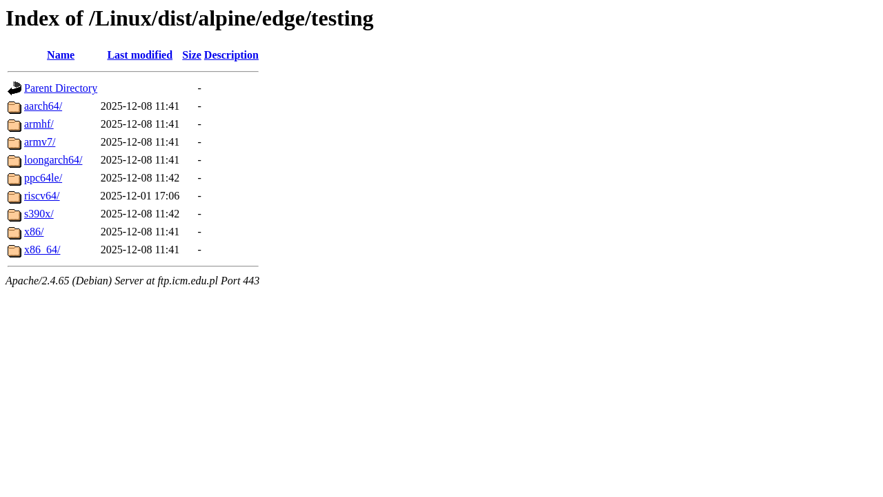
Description (231, 55)
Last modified (139, 55)
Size (191, 55)
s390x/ (39, 214)
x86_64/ (42, 249)
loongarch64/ (53, 160)
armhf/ (39, 124)
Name (61, 55)
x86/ (33, 231)
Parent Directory (60, 88)
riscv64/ (42, 196)
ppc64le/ (43, 178)
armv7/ (39, 142)
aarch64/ (43, 106)
